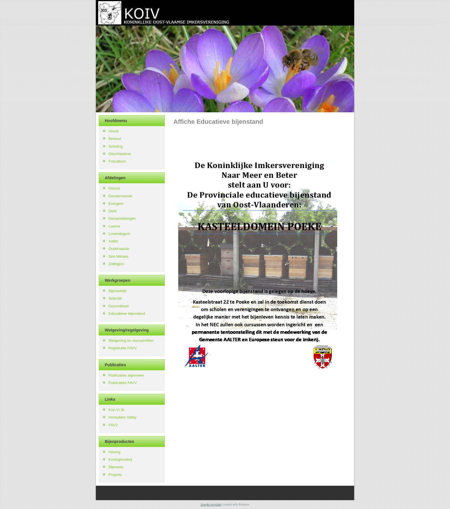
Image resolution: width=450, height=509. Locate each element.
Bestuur (114, 138)
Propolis (115, 475)
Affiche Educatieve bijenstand (218, 121)
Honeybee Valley (122, 417)
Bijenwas (115, 467)
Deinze (114, 188)
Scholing (115, 146)
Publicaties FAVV (122, 383)
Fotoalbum (117, 161)
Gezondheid (118, 306)
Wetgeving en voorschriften (131, 340)
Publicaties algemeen (126, 375)
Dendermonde (120, 196)
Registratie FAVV (122, 348)
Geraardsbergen (122, 218)
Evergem (115, 203)
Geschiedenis (119, 154)
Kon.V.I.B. (116, 410)
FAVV (113, 425)
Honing (114, 452)
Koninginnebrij (120, 459)
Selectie (115, 298)
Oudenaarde (118, 248)
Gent (112, 211)
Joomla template (210, 504)
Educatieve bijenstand (126, 313)
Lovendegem (119, 234)
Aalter (113, 241)
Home (113, 131)
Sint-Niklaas (118, 256)
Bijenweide (117, 291)
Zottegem (116, 264)
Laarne (114, 226)
